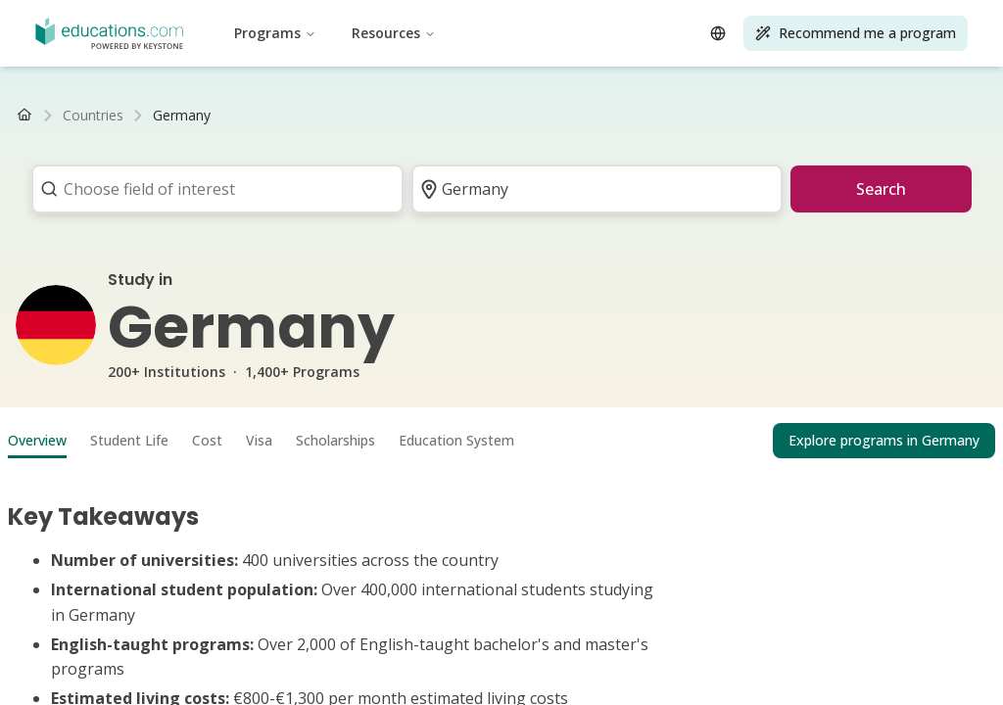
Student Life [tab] (129, 440)
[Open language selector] (718, 33)
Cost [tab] (207, 440)
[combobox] (211, 189)
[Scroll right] (969, 115)
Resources (394, 33)
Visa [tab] (259, 440)
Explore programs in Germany (883, 440)
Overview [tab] (37, 440)
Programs (275, 33)
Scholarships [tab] (335, 440)
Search (881, 189)
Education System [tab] (456, 440)
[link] (182, 115)
